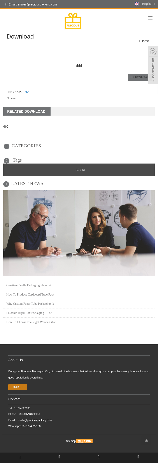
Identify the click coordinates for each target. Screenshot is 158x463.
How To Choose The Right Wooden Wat (31, 322)
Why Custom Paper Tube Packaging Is (30, 303)
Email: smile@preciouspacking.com (31, 4)
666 (27, 91)
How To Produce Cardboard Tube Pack (30, 294)
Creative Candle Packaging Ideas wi (28, 285)
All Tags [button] (80, 169)
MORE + (18, 387)
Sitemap (71, 441)
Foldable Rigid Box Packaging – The (29, 313)
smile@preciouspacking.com (35, 420)
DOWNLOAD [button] (140, 77)
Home (145, 41)
